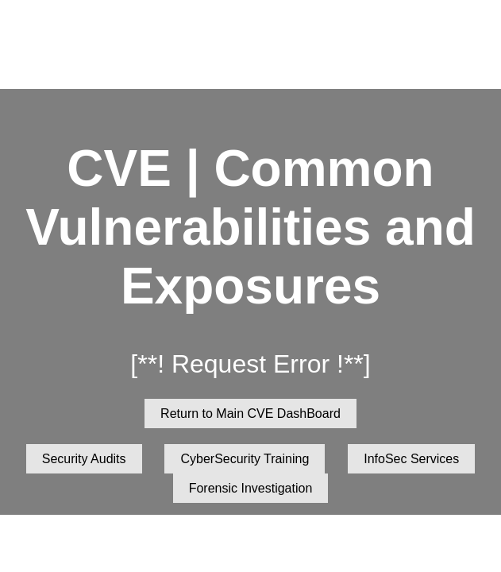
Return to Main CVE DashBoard (250, 413)
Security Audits (84, 459)
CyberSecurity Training (244, 459)
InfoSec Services (411, 459)
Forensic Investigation (251, 488)
